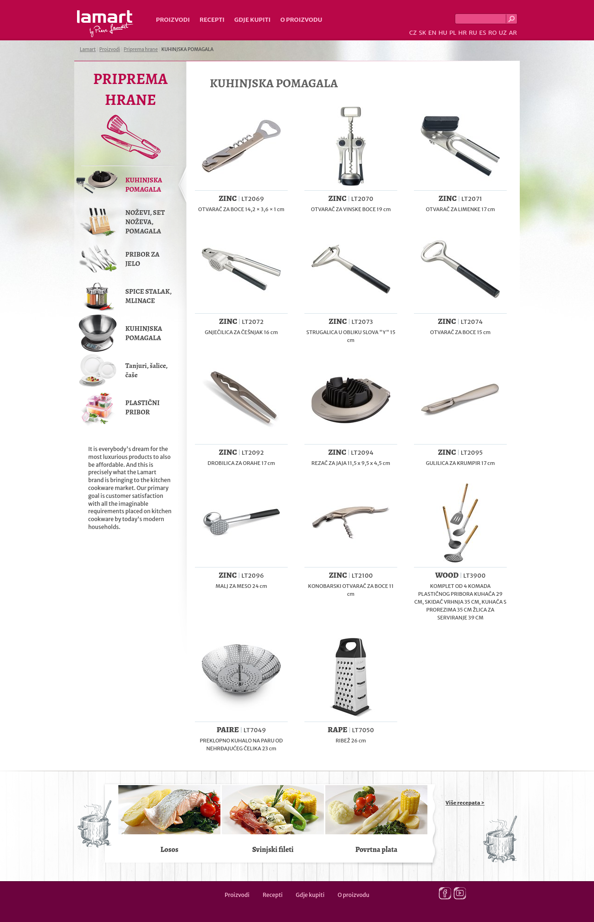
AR (513, 33)
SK (422, 33)
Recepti (212, 20)
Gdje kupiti (252, 20)
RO (492, 33)
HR (462, 33)
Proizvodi (173, 20)
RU (473, 33)
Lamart (105, 23)
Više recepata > (465, 802)
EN (432, 33)
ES (482, 33)
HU (443, 33)
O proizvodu (301, 20)
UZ (503, 33)
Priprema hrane (141, 49)
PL (452, 33)
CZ (413, 33)
